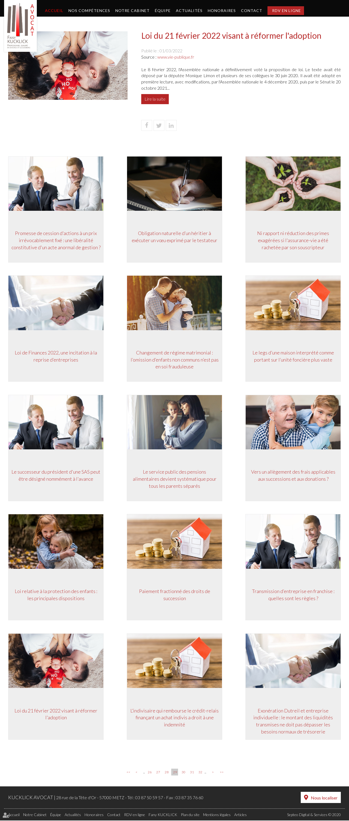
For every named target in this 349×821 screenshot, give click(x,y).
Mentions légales (217, 815)
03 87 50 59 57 (149, 798)
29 (175, 773)
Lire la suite (155, 98)
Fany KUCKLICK (163, 815)
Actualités (189, 10)
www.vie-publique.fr (175, 56)
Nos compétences (89, 10)
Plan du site (190, 815)
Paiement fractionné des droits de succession (174, 595)
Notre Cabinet (132, 10)
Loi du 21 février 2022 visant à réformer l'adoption (55, 714)
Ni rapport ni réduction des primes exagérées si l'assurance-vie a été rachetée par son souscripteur (293, 240)
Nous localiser (324, 798)
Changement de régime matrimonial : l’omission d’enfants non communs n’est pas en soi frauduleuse (175, 359)
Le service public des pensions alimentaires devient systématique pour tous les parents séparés (174, 479)
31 (192, 773)
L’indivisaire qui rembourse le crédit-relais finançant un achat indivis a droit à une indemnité (174, 718)
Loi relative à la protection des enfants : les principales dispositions (56, 595)
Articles (240, 815)
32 (200, 773)
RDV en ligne (286, 10)
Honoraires (222, 10)
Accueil (54, 10)
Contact (251, 10)
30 (183, 773)
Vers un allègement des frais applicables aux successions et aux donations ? (293, 475)
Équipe (163, 10)
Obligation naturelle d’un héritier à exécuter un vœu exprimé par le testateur (174, 236)
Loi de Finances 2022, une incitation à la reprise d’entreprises (56, 356)
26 (150, 773)
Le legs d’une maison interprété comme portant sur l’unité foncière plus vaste (293, 356)
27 (158, 773)
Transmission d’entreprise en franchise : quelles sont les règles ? (293, 595)
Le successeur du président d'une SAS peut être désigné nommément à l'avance (55, 475)
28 (167, 773)
